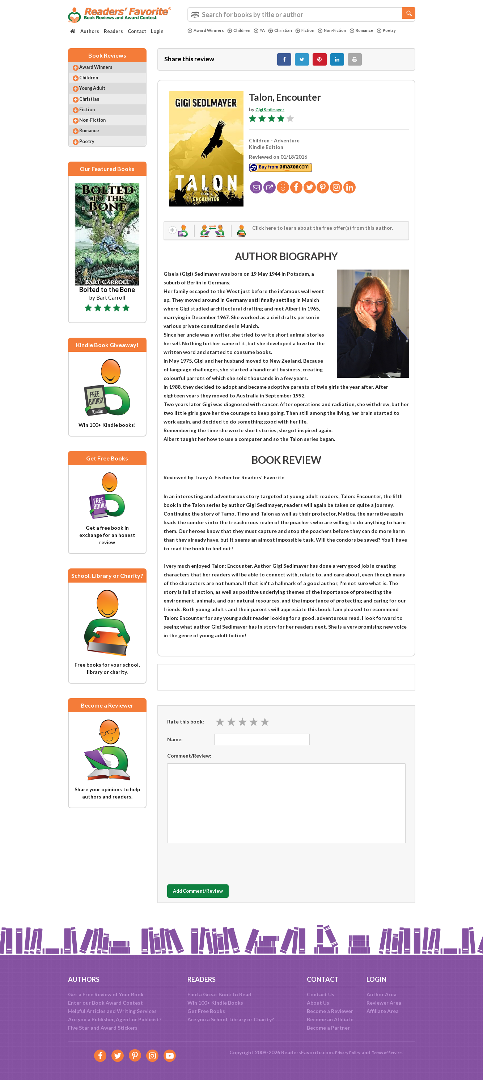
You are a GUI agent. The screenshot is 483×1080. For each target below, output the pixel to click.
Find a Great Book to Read (219, 994)
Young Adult (98, 97)
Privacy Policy (342, 1052)
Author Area (382, 994)
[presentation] (222, 868)
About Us (318, 1003)
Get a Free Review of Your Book (106, 994)
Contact (137, 31)
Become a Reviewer (330, 1011)
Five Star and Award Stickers (102, 1028)
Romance (383, 30)
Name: (175, 746)
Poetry (198, 36)
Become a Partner (328, 1028)
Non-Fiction (349, 30)
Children (245, 30)
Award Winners (208, 30)
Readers (113, 31)
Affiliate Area (383, 1011)
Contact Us (320, 994)
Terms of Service (390, 1052)
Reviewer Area (384, 1003)
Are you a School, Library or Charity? (230, 1019)
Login (157, 31)
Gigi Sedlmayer (273, 113)
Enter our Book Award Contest (105, 1003)
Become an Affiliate (330, 1019)
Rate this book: (185, 728)
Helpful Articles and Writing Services (112, 1011)
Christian (290, 30)
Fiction (319, 30)
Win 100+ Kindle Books (215, 1003)
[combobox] (301, 14)
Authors (89, 31)
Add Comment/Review (210, 898)
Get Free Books (206, 1011)
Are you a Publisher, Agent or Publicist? (114, 1019)
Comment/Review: (189, 762)
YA (268, 30)
